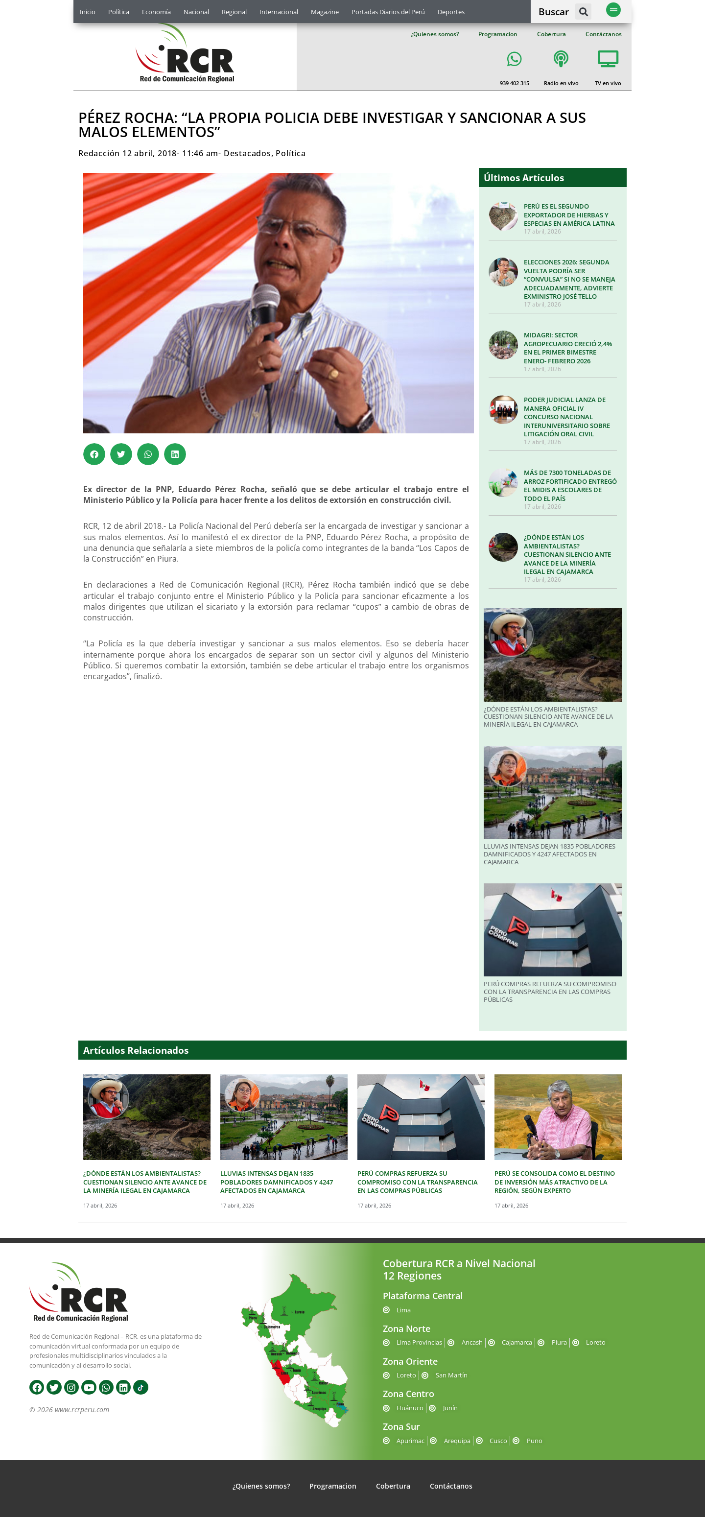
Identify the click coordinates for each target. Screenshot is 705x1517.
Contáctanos (604, 34)
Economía (156, 11)
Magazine (325, 11)
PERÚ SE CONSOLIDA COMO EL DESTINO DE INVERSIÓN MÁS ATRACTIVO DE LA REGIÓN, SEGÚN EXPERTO (554, 1182)
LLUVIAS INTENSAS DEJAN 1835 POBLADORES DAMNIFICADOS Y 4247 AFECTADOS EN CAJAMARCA (549, 854)
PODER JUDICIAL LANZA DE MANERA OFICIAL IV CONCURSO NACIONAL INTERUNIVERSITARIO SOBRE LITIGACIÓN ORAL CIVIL (567, 416)
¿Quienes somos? (435, 34)
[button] (583, 11)
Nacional (196, 11)
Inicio (87, 11)
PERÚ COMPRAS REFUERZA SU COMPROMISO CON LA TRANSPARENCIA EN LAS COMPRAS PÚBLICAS (550, 991)
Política (118, 11)
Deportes (451, 11)
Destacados (247, 153)
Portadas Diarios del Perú (388, 11)
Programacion (497, 34)
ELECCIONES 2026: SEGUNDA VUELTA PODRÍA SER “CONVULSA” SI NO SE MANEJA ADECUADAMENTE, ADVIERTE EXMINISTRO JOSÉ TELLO (569, 279)
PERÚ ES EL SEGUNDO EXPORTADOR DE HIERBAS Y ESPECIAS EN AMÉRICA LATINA (569, 215)
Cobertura (551, 34)
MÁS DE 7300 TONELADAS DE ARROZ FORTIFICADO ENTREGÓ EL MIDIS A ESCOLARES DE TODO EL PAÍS (570, 485)
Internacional (278, 11)
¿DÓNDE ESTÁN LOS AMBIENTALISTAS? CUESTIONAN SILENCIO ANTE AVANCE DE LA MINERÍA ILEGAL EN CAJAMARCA (567, 554)
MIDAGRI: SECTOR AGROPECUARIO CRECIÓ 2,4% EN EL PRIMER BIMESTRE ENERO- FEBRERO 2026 (568, 348)
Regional (234, 11)
